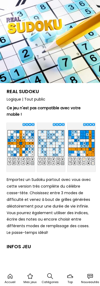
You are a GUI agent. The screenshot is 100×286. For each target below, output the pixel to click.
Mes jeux (30, 278)
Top (70, 278)
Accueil (10, 278)
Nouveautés (90, 278)
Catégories (50, 278)
